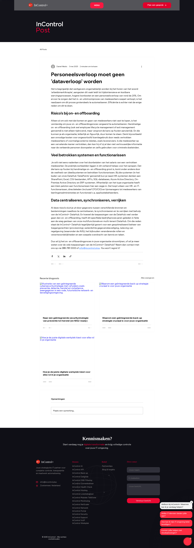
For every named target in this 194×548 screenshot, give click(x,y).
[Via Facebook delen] (52, 256)
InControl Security (80, 514)
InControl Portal (79, 511)
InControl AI (77, 466)
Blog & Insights (108, 470)
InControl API (78, 470)
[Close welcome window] (191, 502)
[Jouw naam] (142, 469)
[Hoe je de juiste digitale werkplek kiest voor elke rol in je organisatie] (67, 351)
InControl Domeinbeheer (83, 484)
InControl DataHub (80, 477)
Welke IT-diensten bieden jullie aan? (174, 514)
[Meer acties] (141, 66)
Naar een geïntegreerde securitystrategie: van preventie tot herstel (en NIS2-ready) (66, 319)
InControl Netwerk (80, 508)
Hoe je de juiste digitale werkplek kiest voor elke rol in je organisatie (66, 373)
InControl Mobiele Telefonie (84, 498)
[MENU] (96, 5)
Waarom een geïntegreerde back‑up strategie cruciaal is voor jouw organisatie (125, 319)
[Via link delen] (70, 256)
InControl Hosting (79, 490)
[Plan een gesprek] (157, 5)
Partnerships (107, 466)
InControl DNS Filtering (82, 480)
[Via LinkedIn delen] (64, 256)
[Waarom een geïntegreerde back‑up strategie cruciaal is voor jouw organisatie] (126, 298)
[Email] (142, 478)
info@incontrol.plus (48, 482)
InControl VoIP (78, 520)
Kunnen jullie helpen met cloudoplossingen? (171, 531)
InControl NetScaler (80, 504)
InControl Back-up (80, 473)
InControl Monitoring (81, 501)
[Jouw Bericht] (143, 489)
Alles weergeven (147, 278)
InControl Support (80, 518)
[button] (188, 542)
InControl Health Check (82, 487)
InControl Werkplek (80, 523)
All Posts (43, 49)
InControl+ (41, 5)
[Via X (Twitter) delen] (58, 256)
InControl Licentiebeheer (83, 494)
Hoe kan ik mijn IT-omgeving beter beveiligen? (175, 523)
